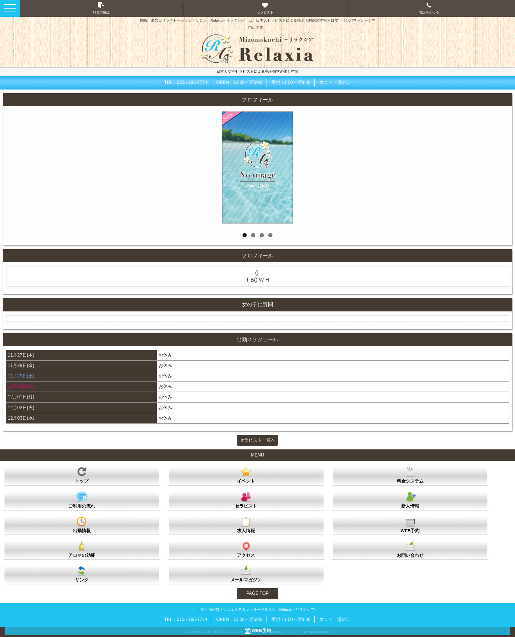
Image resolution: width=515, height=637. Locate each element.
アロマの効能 (81, 549)
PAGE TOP (257, 593)
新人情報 (410, 499)
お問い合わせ (410, 549)
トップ (81, 474)
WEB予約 (410, 524)
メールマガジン (246, 573)
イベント (246, 474)
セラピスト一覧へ (257, 440)
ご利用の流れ (81, 499)
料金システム (410, 474)
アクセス (246, 549)
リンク (81, 573)
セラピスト (246, 499)
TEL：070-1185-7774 (185, 82)
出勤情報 (82, 524)
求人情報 (246, 524)
